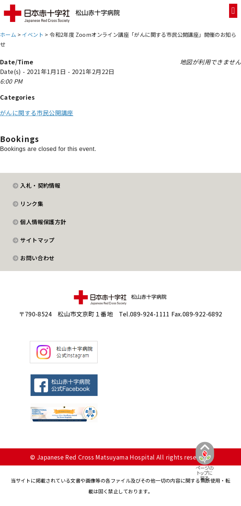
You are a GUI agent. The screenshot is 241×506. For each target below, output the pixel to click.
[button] (233, 11)
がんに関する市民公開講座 (36, 112)
